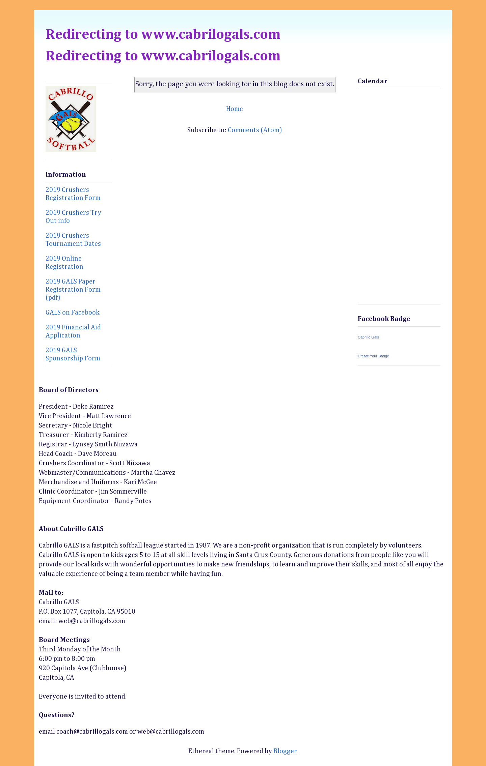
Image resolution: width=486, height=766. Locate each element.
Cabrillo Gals (368, 337)
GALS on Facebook (73, 312)
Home (234, 109)
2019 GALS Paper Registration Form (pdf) (73, 289)
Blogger (285, 751)
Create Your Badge (373, 356)
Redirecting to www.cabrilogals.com (163, 35)
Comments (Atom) (255, 130)
